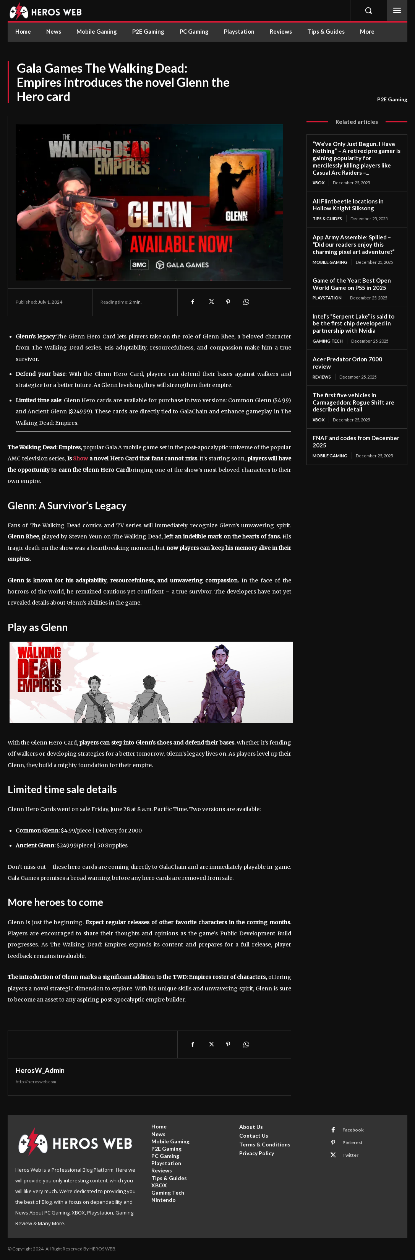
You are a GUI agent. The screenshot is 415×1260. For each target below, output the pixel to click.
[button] (368, 10)
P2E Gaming (392, 99)
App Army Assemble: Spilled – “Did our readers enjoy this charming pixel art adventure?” (354, 244)
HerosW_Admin (40, 1070)
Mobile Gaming (330, 261)
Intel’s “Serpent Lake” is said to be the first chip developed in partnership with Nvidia (353, 323)
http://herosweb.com (36, 1081)
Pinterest (352, 1142)
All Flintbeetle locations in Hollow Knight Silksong (348, 205)
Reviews (322, 376)
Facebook (353, 1130)
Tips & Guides (327, 218)
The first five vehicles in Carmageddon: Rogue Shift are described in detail (353, 402)
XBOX (318, 182)
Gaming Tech (328, 340)
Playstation (327, 297)
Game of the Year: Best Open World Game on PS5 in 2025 (352, 284)
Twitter (350, 1155)
